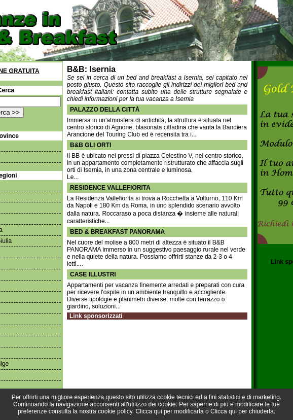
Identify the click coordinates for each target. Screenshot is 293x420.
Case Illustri (93, 274)
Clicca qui (149, 411)
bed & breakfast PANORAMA (117, 231)
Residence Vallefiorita (110, 187)
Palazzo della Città (104, 109)
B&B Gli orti (90, 145)
